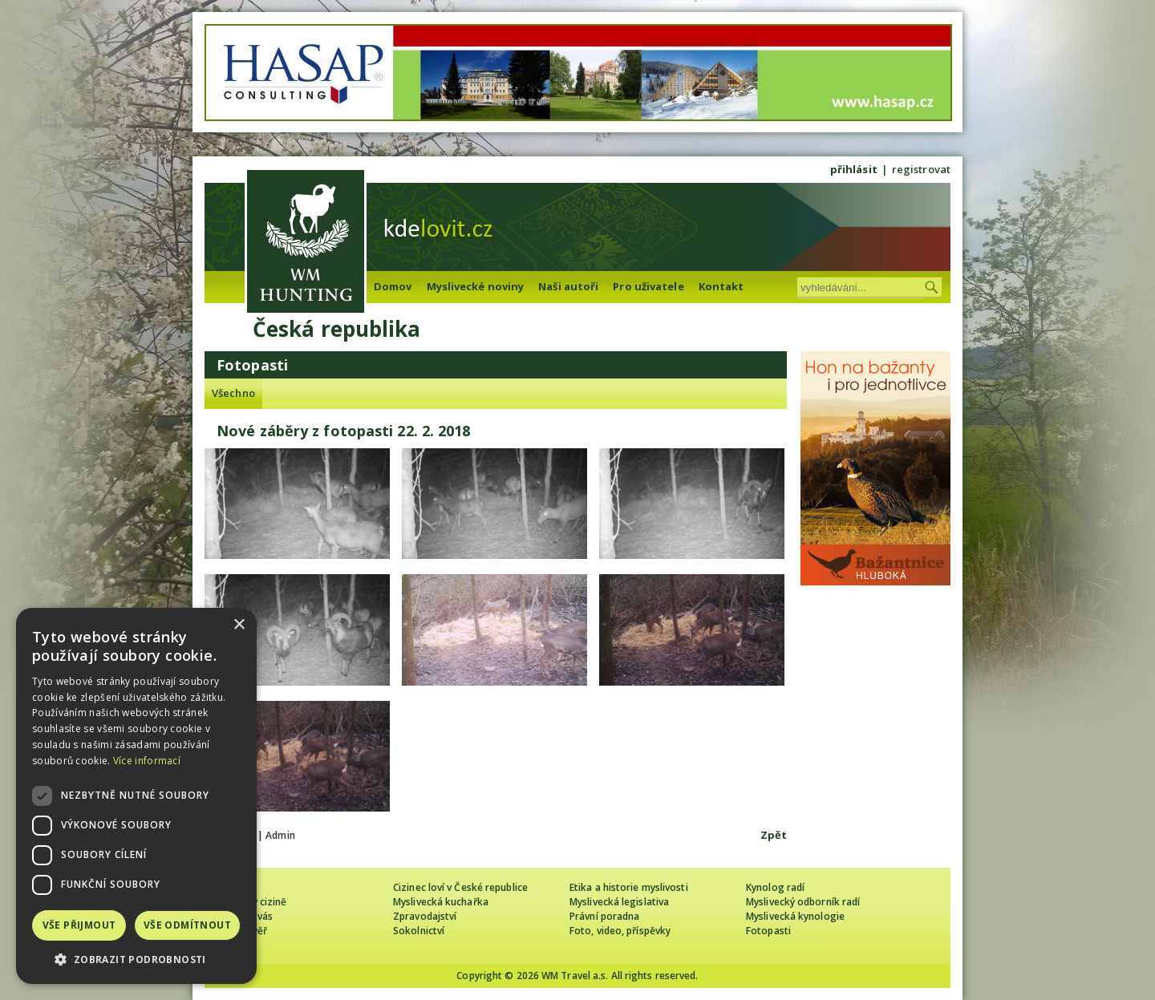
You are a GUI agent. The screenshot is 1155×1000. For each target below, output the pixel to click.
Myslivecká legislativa (619, 902)
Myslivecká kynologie (795, 916)
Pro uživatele (648, 286)
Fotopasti (768, 930)
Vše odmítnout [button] (187, 925)
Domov (393, 286)
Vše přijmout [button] (79, 925)
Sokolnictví (418, 930)
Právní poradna (604, 916)
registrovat (921, 169)
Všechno (233, 393)
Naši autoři (568, 286)
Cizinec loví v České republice (460, 887)
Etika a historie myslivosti (628, 887)
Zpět (773, 835)
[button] (136, 959)
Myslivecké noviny (476, 286)
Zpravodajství (424, 916)
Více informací (146, 760)
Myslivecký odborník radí (803, 902)
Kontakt (721, 286)
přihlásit (853, 169)
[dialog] (136, 796)
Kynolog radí (775, 887)
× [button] (239, 625)
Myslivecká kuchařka (440, 902)
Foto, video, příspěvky (620, 930)
